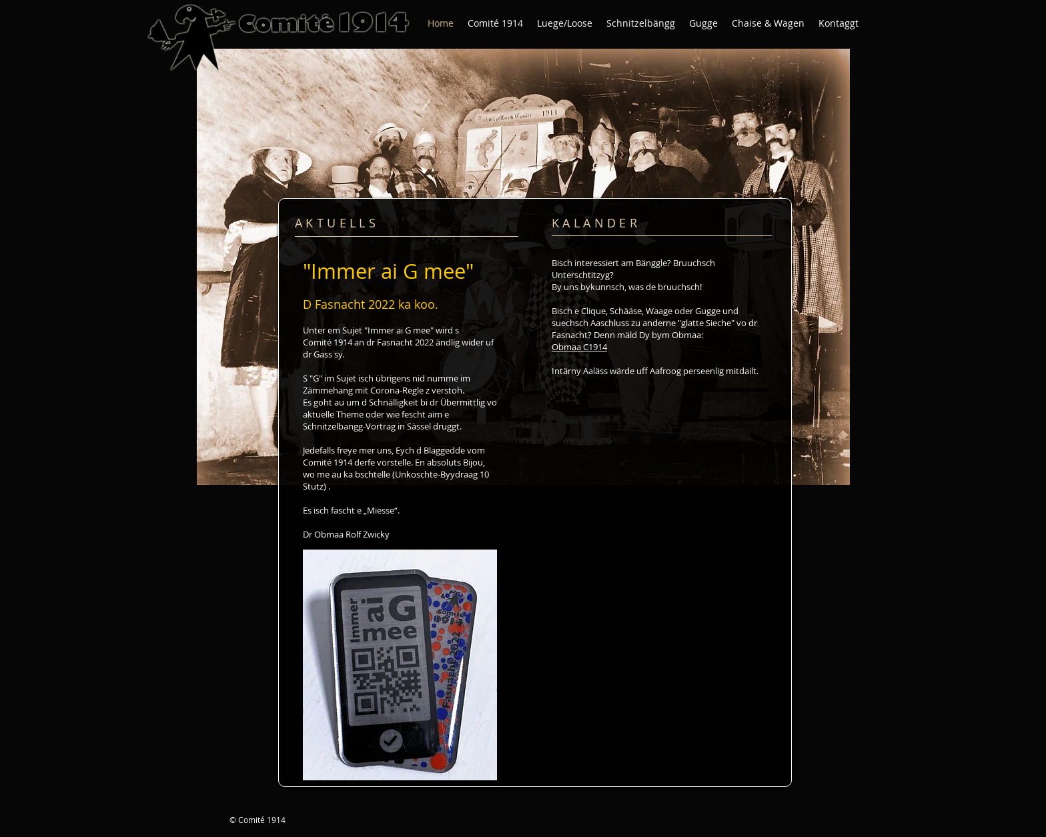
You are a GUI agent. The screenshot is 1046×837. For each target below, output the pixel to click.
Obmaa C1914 (579, 347)
